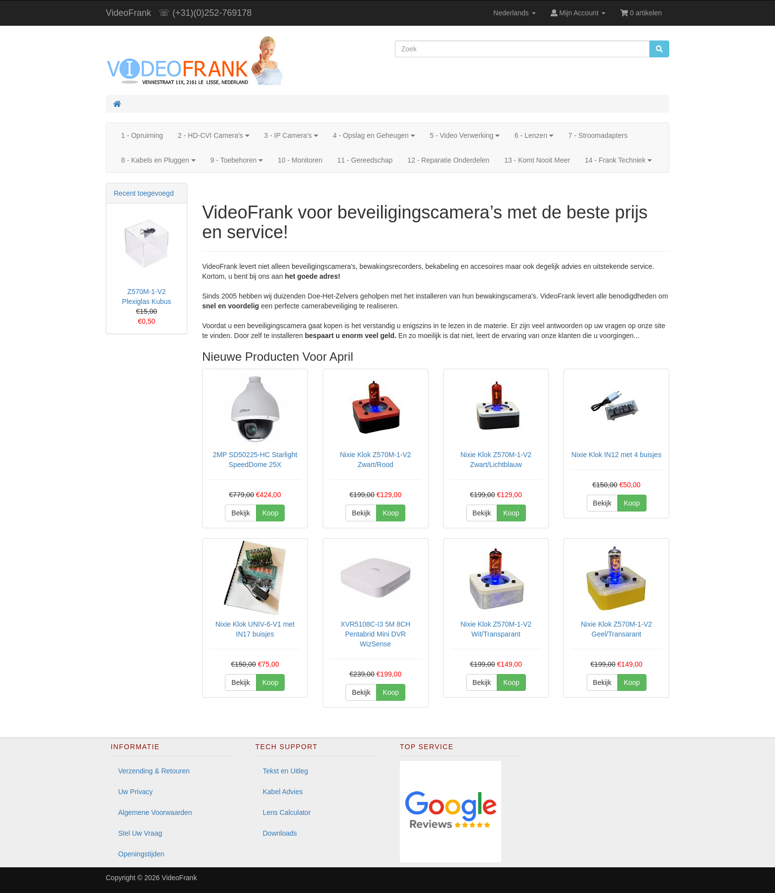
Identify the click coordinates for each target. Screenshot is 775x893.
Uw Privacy (135, 792)
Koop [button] (270, 513)
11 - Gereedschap (364, 160)
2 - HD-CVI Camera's (213, 135)
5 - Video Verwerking (465, 135)
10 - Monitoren (300, 160)
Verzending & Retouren (154, 771)
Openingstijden (141, 854)
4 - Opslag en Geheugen (374, 135)
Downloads (280, 833)
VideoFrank (128, 13)
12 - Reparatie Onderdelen (448, 160)
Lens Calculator (287, 812)
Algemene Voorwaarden (155, 812)
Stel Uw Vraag (140, 833)
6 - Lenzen (534, 135)
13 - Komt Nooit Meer (537, 160)
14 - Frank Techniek (618, 160)
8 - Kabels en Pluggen (158, 160)
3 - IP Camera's (291, 135)
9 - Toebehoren (236, 160)
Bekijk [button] (240, 513)
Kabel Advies (283, 792)
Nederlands (514, 13)
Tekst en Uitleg (285, 771)
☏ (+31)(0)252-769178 (205, 13)
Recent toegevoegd (143, 193)
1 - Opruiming (142, 135)
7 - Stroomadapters (598, 135)
